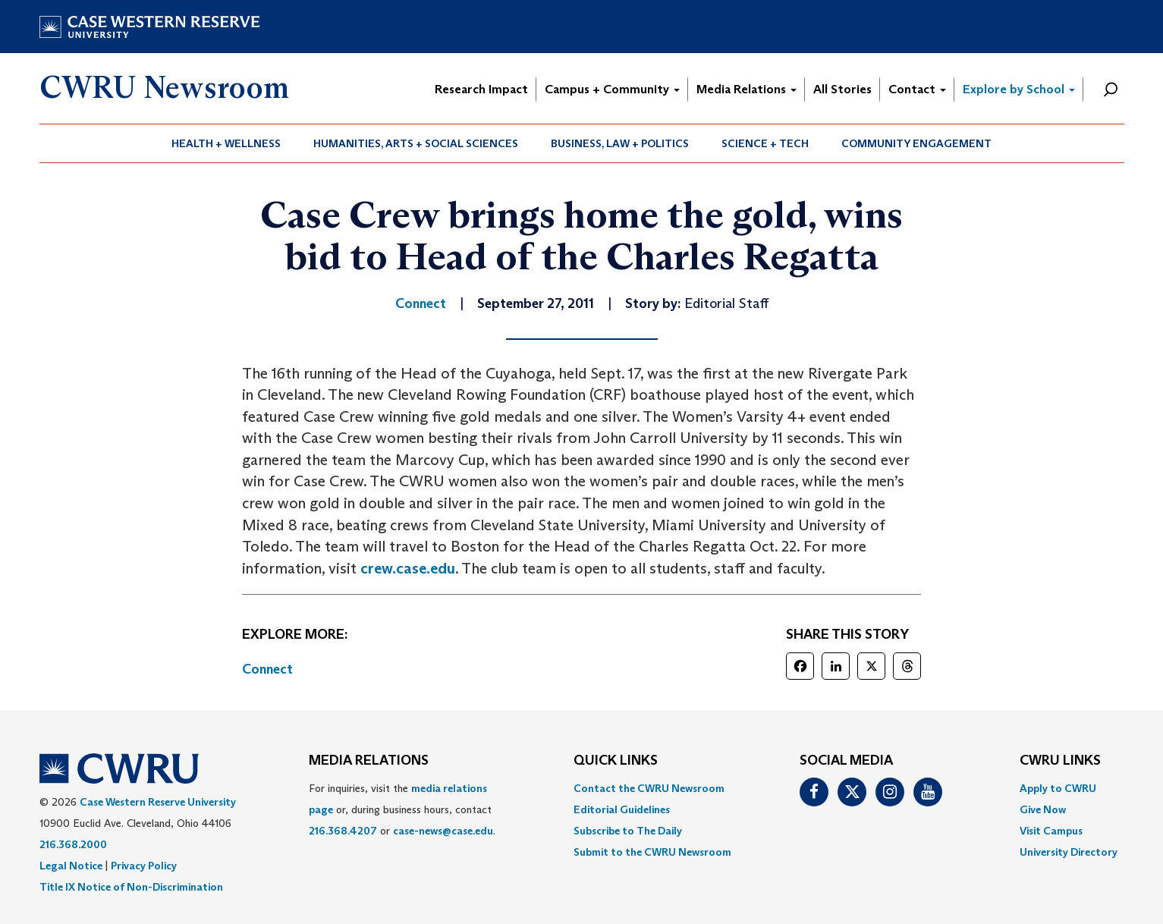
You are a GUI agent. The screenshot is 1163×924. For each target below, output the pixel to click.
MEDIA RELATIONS (369, 760)
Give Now (1043, 809)
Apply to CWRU (1058, 788)
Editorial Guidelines (622, 809)
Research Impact (481, 89)
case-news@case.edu (443, 831)
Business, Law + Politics (620, 143)
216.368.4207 (343, 831)
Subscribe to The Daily (628, 831)
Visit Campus (1051, 831)
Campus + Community (612, 89)
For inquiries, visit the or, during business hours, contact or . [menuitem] (402, 809)
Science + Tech (765, 143)
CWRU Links (1060, 760)
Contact (917, 89)
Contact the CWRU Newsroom (649, 788)
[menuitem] (226, 143)
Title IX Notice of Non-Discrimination (131, 887)
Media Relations (746, 89)
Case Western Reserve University (158, 802)
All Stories (842, 89)
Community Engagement (916, 143)
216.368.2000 (73, 844)
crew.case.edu (407, 568)
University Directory (1068, 852)
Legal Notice (70, 865)
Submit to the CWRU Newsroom (652, 852)
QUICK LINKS (616, 760)
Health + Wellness (226, 143)
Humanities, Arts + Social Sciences (415, 143)
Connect (267, 669)
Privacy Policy (144, 865)
